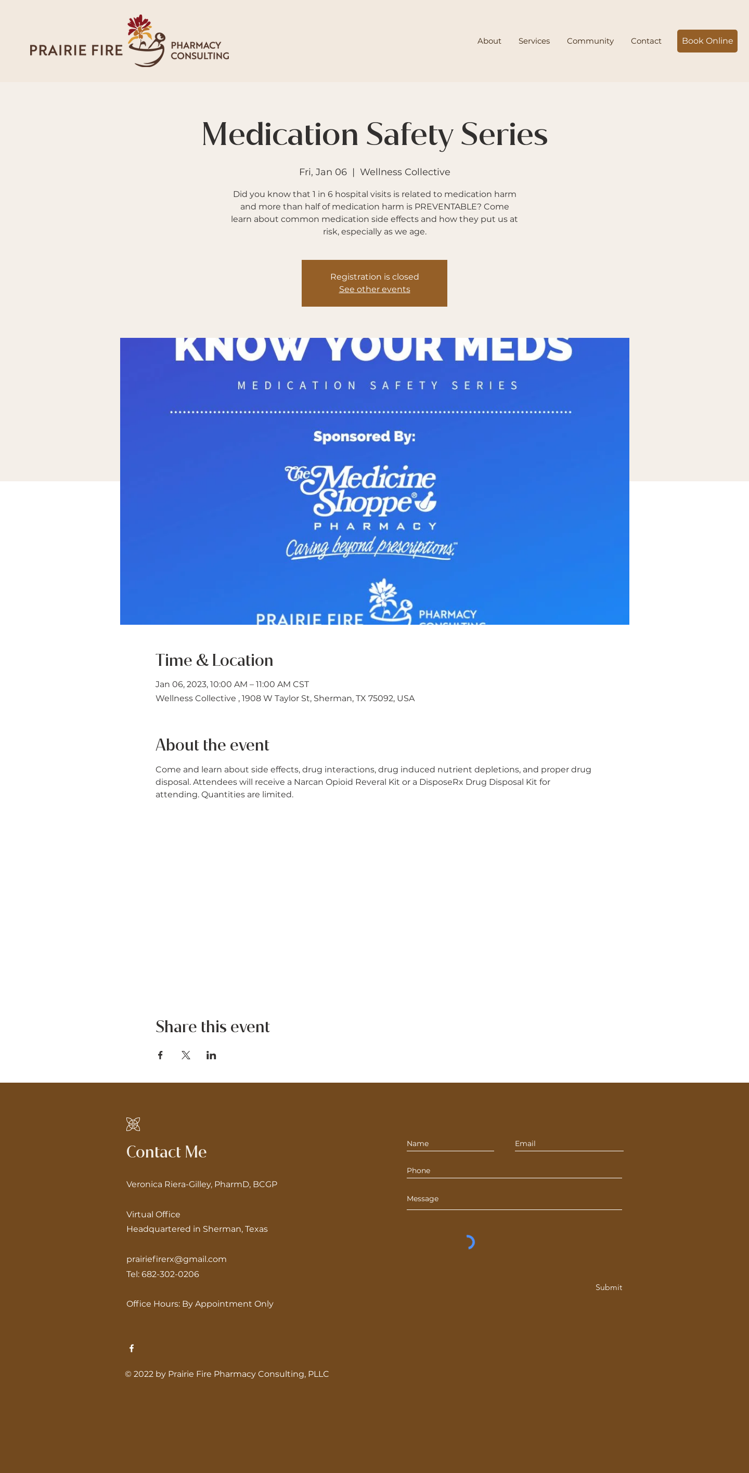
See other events (374, 289)
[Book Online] (707, 41)
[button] (534, 41)
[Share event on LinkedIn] (211, 1055)
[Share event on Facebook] (160, 1055)
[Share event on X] (186, 1055)
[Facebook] (131, 1348)
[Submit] (608, 1287)
